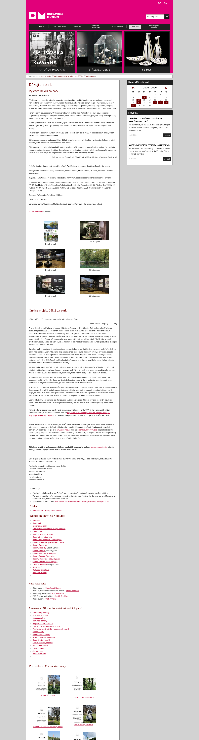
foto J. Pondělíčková (53, 588)
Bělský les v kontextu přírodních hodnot (48, 510)
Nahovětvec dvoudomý (41, 635)
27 (133, 105)
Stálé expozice (99, 69)
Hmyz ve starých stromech (43, 624)
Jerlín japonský (38, 632)
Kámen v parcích (39, 648)
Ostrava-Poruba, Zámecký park (44, 556)
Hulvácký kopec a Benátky (43, 534)
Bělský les (36, 521)
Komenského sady (40, 526)
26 (166, 102)
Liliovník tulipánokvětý (41, 613)
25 (160, 102)
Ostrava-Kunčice (39, 551)
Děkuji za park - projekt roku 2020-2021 (67, 76)
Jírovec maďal (38, 651)
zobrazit (167, 135)
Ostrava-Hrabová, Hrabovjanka (44, 553)
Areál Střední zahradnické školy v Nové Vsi (49, 529)
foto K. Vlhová (50, 599)
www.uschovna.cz (63, 430)
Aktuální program (52, 69)
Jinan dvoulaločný (39, 618)
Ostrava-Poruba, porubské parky (45, 562)
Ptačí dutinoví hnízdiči (41, 646)
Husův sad (37, 523)
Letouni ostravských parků (42, 643)
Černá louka (37, 531)
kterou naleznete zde (99, 447)
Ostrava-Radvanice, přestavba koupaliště (48, 542)
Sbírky (146, 69)
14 (139, 100)
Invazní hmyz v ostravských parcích (46, 626)
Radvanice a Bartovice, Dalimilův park (47, 540)
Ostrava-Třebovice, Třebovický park (46, 559)
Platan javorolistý (39, 654)
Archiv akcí (45, 76)
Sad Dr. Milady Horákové (83, 725)
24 (155, 102)
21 (139, 102)
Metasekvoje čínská (40, 615)
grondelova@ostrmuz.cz (87, 430)
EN (165, 3)
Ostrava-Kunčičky (39, 548)
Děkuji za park (89, 76)
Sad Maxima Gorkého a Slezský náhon (48, 727)
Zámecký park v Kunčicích (83, 697)
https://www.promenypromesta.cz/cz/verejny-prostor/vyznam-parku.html (82, 501)
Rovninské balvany (40, 621)
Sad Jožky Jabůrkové (41, 570)
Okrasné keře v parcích (42, 640)
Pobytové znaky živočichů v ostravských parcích (51, 629)
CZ (159, 3)
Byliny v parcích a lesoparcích (44, 637)
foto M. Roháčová (72, 591)
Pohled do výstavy (36, 211)
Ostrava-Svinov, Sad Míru (42, 537)
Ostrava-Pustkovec (40, 545)
